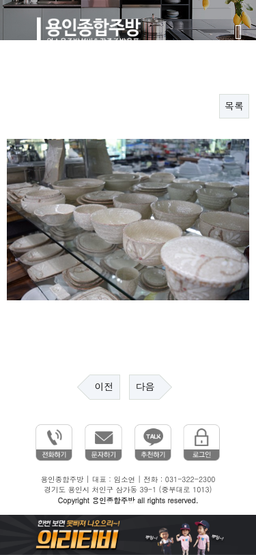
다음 (144, 386)
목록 (234, 106)
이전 (104, 386)
